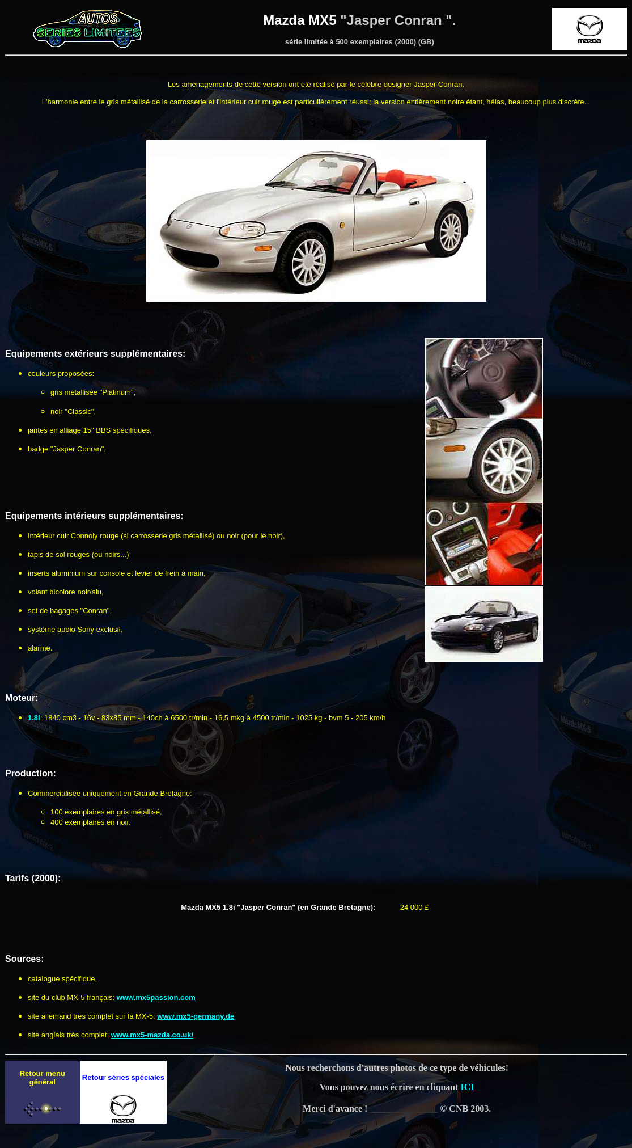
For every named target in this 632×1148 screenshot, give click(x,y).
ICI (467, 1087)
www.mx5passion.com (156, 997)
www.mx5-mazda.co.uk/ (152, 1035)
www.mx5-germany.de (195, 1016)
